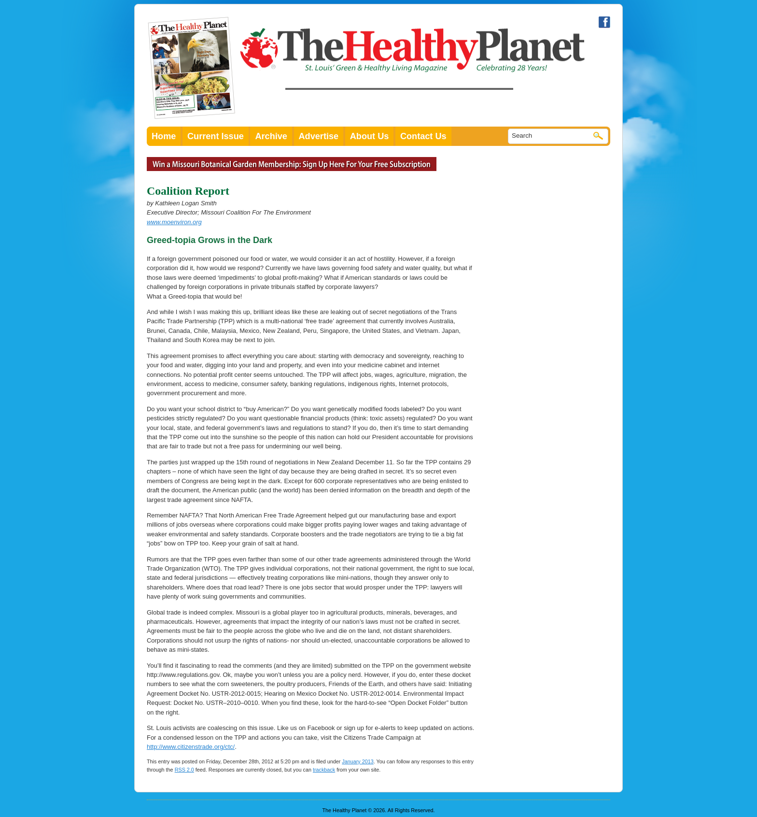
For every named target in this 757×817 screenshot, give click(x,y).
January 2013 (357, 761)
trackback (324, 770)
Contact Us (423, 136)
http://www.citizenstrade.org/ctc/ (191, 746)
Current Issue (215, 136)
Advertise (319, 136)
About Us (369, 136)
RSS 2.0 (184, 770)
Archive (271, 136)
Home (164, 136)
